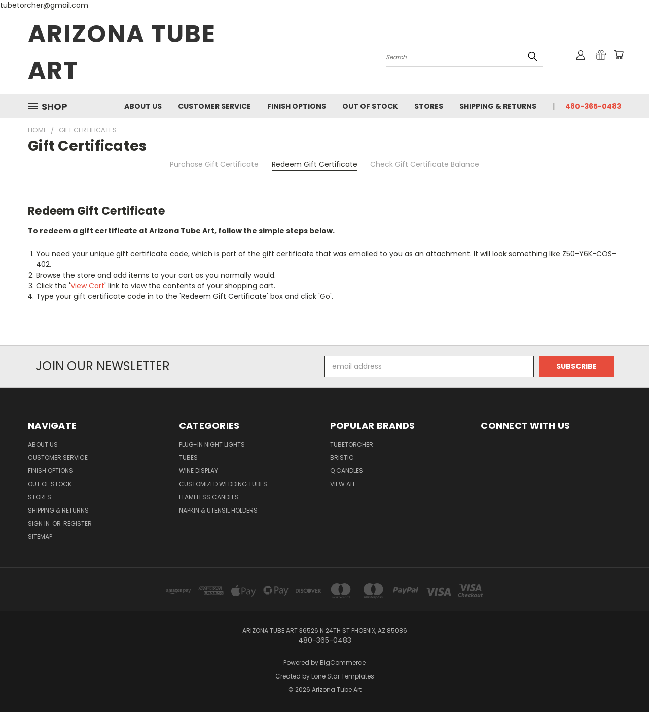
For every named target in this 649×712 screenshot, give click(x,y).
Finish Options (296, 106)
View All (342, 484)
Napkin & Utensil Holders (218, 510)
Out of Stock (370, 106)
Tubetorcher (351, 444)
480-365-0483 (593, 106)
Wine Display (198, 470)
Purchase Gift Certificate (214, 164)
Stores (428, 106)
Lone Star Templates (342, 676)
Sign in (39, 523)
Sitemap (40, 536)
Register (77, 523)
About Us (143, 106)
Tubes (188, 457)
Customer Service (214, 106)
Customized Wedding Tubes (223, 484)
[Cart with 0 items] (619, 55)
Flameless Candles (209, 497)
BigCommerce (343, 662)
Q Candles (346, 470)
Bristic (342, 457)
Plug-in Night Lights (212, 444)
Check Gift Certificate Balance (424, 164)
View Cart (87, 286)
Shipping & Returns (497, 106)
